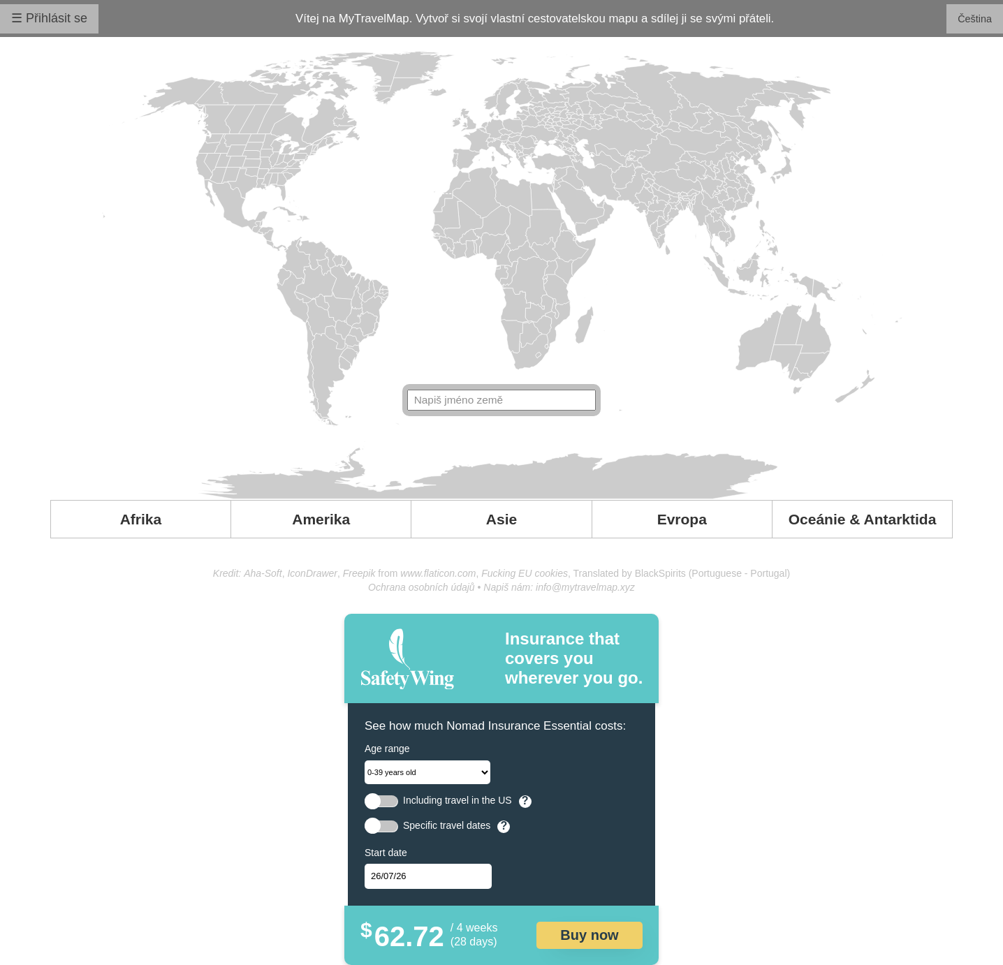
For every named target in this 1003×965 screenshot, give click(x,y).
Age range (387, 748)
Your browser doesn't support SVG (502, 275)
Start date (386, 852)
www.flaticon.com (438, 573)
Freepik (359, 573)
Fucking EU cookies (524, 573)
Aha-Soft (262, 573)
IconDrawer (312, 573)
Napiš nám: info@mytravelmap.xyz (559, 587)
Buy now (589, 935)
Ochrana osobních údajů (421, 587)
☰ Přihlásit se (49, 18)
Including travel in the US (457, 800)
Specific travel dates (446, 825)
